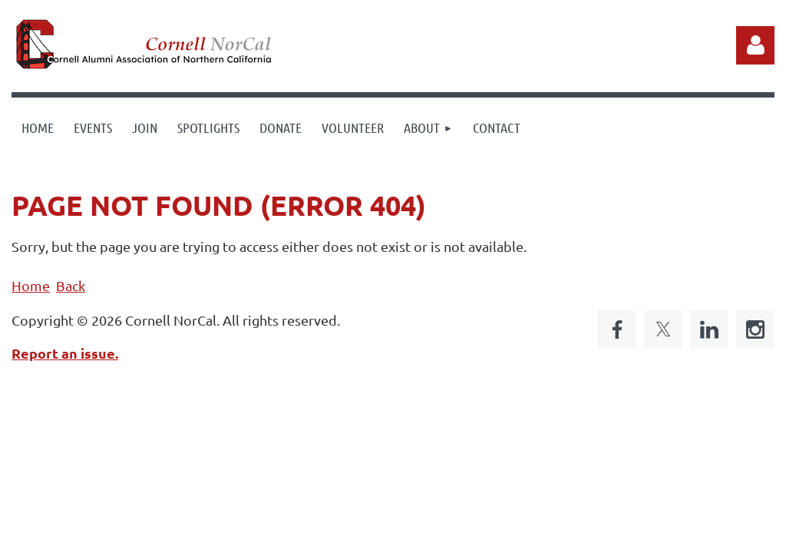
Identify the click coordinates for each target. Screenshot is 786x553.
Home (31, 285)
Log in (755, 45)
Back (70, 285)
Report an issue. (65, 353)
